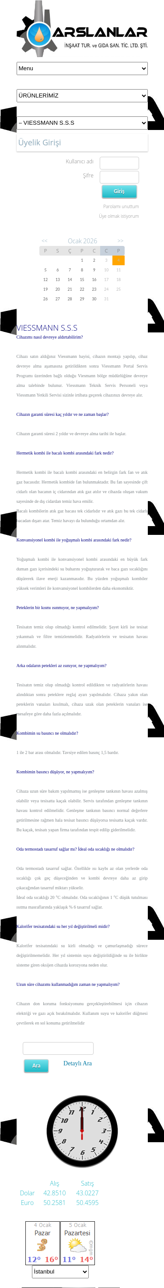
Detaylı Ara (77, 1063)
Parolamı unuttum (121, 206)
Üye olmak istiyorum (119, 216)
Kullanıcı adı (79, 161)
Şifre (88, 175)
